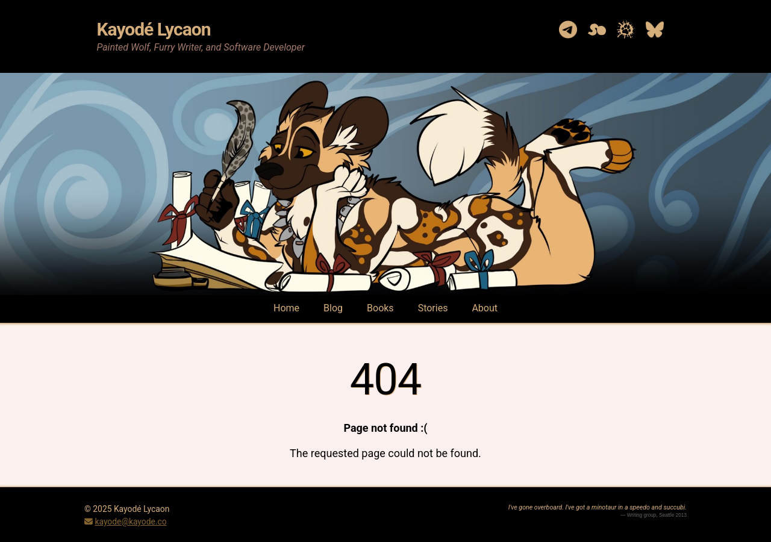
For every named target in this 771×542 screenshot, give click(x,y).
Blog (333, 308)
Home (286, 308)
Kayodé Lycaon (153, 29)
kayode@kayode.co (130, 521)
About (485, 308)
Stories (433, 308)
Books (380, 308)
